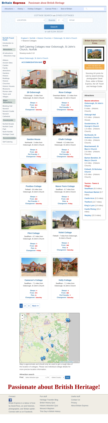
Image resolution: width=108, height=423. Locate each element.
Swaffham (88, 189)
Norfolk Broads (8, 124)
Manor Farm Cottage (65, 186)
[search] (94, 9)
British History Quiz (47, 403)
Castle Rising (90, 209)
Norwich (6, 109)
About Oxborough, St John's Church (34, 58)
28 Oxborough (33, 92)
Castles (5, 65)
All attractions (8, 53)
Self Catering (7, 142)
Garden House (33, 139)
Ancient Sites (8, 63)
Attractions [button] (10, 9)
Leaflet (61, 361)
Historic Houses (9, 86)
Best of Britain (66, 9)
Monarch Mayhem (47, 409)
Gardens (6, 73)
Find (21, 377)
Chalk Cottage (65, 139)
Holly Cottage (65, 280)
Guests (52, 20)
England (24, 38)
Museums (6, 89)
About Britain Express (79, 406)
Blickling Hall (7, 106)
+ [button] (22, 315)
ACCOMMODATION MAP (32, 62)
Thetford (88, 202)
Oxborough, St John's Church (65, 38)
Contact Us (75, 400)
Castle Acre (89, 198)
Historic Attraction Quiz (49, 406)
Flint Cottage (34, 233)
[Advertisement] (9, 177)
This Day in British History (50, 411)
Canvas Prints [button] (51, 9)
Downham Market (91, 192)
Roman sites (7, 91)
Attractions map (9, 56)
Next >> (35, 306)
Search (53, 27)
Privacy (74, 403)
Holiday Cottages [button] (35, 9)
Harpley (87, 215)
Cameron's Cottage (34, 280)
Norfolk (32, 38)
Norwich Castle (8, 111)
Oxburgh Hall (90, 115)
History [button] (21, 9)
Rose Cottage (65, 92)
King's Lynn (89, 206)
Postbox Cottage (33, 186)
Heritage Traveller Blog (49, 400)
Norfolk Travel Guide (8, 39)
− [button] (22, 318)
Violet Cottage (65, 232)
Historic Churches (44, 38)
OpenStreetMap (69, 361)
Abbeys (5, 60)
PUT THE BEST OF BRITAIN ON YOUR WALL (94, 67)
